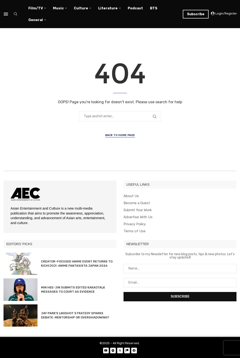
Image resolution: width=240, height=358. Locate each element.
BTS (153, 8)
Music (58, 8)
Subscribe (195, 14)
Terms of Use (135, 231)
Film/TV (35, 8)
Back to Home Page (120, 135)
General (35, 20)
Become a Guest (137, 203)
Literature (108, 8)
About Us (131, 196)
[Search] (15, 14)
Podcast (135, 8)
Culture (81, 8)
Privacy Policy (135, 224)
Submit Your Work (138, 210)
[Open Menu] (6, 14)
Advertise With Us (138, 217)
